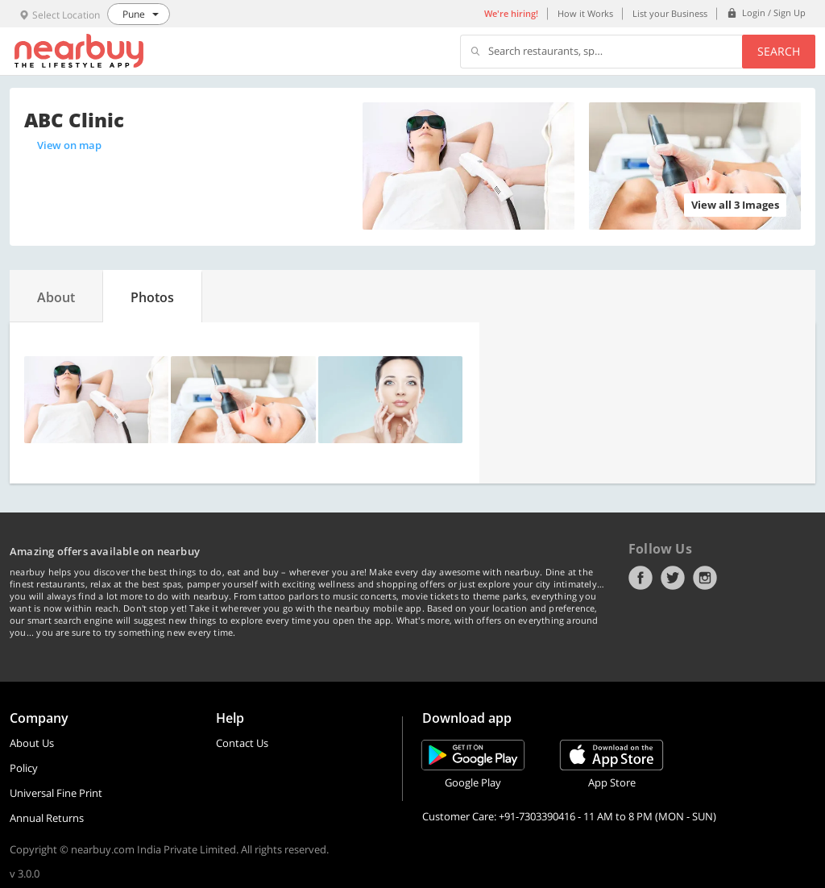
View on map (69, 145)
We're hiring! (511, 13)
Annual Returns (47, 818)
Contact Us (242, 743)
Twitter (673, 578)
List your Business (669, 13)
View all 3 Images (735, 204)
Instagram (705, 578)
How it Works (585, 13)
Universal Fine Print (56, 793)
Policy (24, 768)
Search (778, 51)
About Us (32, 743)
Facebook (640, 578)
